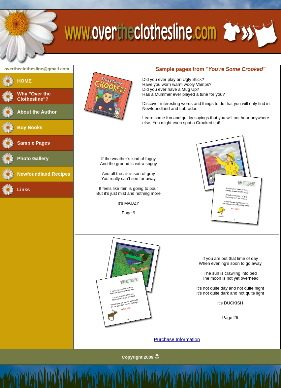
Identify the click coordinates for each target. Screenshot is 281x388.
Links (23, 189)
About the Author (37, 112)
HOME (24, 81)
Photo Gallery (32, 158)
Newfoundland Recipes (43, 174)
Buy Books (30, 127)
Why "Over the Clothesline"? (33, 96)
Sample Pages (33, 143)
